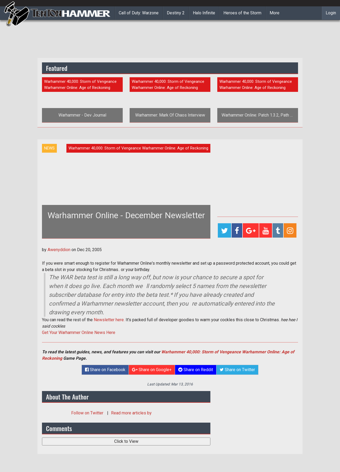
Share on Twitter (237, 369)
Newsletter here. (109, 319)
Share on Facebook (105, 369)
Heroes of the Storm (242, 12)
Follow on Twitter (87, 412)
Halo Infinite (204, 12)
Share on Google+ (152, 369)
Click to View (126, 441)
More (274, 12)
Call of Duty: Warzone (139, 12)
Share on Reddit (195, 369)
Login (331, 12)
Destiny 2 (176, 12)
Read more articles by (131, 412)
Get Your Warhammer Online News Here (78, 332)
